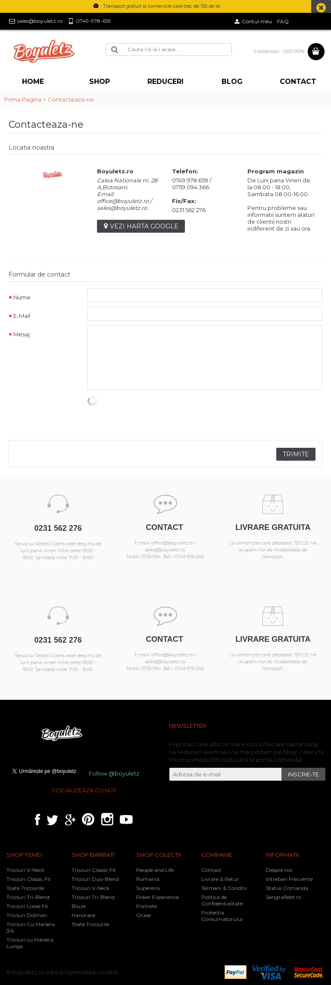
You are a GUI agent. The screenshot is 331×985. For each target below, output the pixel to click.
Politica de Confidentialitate (222, 900)
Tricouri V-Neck (25, 870)
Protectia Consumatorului (222, 915)
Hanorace (83, 915)
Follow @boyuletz (114, 773)
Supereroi (148, 888)
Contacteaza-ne (71, 99)
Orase (143, 915)
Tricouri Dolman (26, 915)
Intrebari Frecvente (289, 879)
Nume (22, 297)
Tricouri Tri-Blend (28, 897)
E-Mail (21, 315)
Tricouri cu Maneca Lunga (29, 942)
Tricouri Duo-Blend (95, 879)
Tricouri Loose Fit (27, 906)
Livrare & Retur (220, 879)
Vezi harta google (140, 226)
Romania (147, 879)
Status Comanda (287, 888)
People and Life (155, 870)
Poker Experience (157, 897)
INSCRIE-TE (303, 774)
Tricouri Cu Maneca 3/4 (30, 927)
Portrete (146, 906)
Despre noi (279, 870)
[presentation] (152, 412)
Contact (211, 870)
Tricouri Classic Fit (28, 879)
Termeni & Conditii (224, 888)
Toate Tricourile (25, 888)
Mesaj (21, 334)
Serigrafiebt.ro (283, 897)
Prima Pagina (22, 99)
